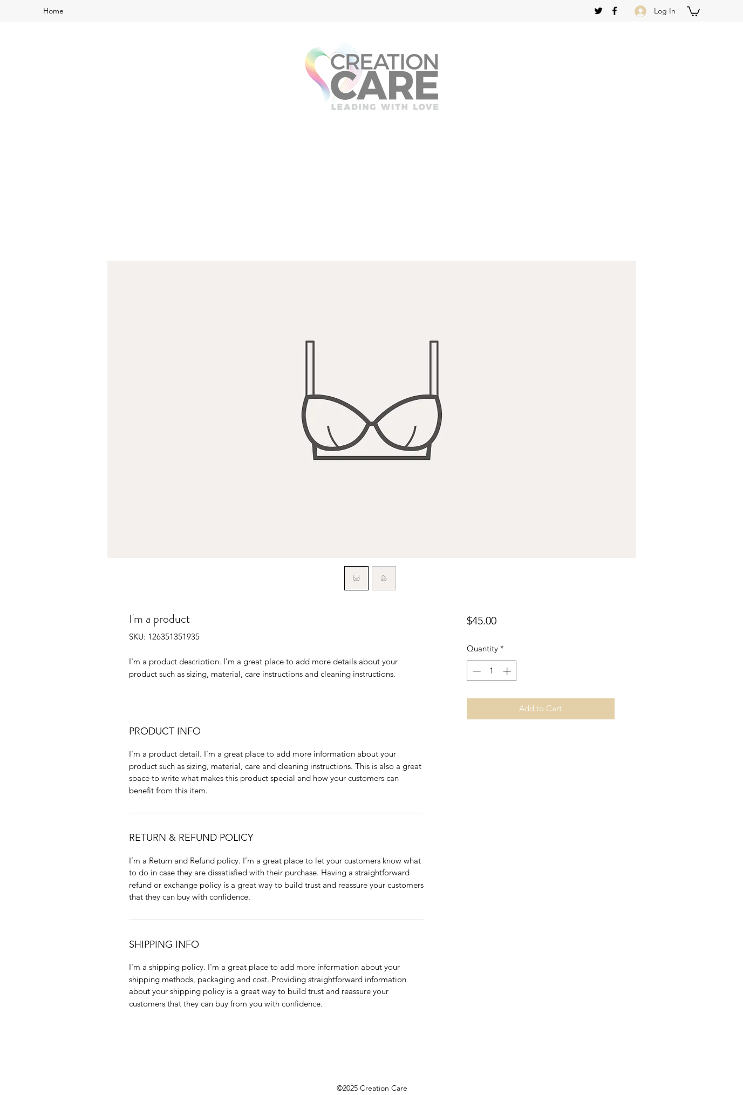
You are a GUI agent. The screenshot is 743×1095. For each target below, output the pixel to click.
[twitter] (598, 10)
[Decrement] (475, 671)
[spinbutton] (492, 671)
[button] (693, 10)
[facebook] (614, 10)
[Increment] (508, 671)
